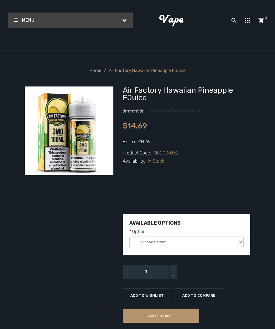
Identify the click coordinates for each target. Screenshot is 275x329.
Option (139, 231)
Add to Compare (198, 295)
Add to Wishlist (147, 295)
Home (95, 70)
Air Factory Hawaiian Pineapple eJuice (147, 70)
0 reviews (159, 110)
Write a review (187, 110)
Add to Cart (161, 316)
